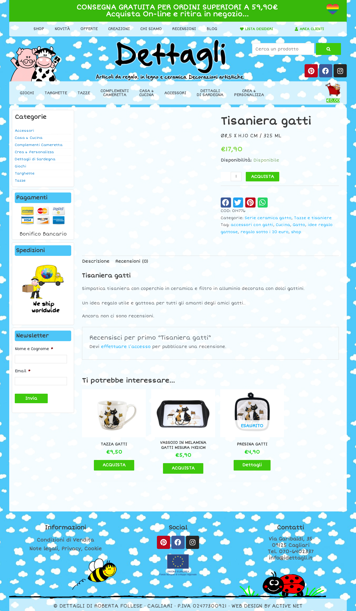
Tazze (84, 93)
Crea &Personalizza (249, 93)
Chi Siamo (149, 29)
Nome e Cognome (34, 349)
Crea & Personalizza (34, 152)
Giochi (27, 93)
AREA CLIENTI (312, 29)
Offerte (87, 29)
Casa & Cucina (28, 138)
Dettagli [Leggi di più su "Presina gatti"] (243, 462)
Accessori (175, 93)
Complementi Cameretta (38, 145)
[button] (226, 203)
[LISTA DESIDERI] (238, 29)
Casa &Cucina (146, 93)
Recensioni (182, 29)
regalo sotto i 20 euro (264, 232)
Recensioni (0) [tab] (131, 261)
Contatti (290, 525)
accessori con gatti (252, 225)
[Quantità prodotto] (236, 176)
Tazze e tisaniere (313, 218)
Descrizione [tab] (95, 261)
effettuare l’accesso (126, 346)
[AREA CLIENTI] (295, 29)
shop (296, 232)
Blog (210, 29)
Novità (60, 29)
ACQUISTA (262, 176)
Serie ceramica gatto (268, 218)
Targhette (56, 93)
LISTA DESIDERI (257, 29)
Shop (37, 29)
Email (22, 371)
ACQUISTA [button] (112, 462)
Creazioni (117, 29)
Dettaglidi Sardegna (210, 93)
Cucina (283, 225)
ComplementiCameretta (114, 93)
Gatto (299, 225)
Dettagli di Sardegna (35, 159)
